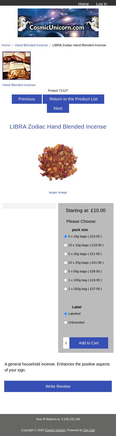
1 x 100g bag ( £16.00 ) (85, 280)
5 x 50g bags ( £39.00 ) (85, 271)
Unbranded (76, 322)
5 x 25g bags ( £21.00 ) (85, 254)
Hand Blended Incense (31, 45)
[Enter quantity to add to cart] (66, 343)
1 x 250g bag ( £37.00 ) (85, 288)
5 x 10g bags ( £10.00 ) (85, 236)
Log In (101, 4)
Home (83, 4)
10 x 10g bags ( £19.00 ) (86, 245)
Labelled (74, 313)
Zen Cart (89, 430)
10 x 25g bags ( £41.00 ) (86, 262)
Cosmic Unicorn (55, 430)
